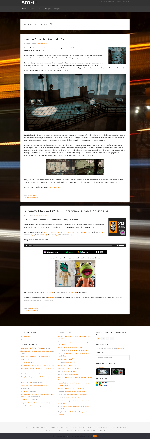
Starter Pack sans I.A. (70, 365)
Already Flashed (48, 292)
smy (34, 3)
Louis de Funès (62, 383)
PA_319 (46, 232)
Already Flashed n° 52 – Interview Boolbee (32, 377)
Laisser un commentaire (41, 43)
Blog (21, 339)
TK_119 (71, 235)
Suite (34, 195)
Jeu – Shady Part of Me (44, 39)
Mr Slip (60, 362)
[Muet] (118, 245)
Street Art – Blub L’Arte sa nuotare (75, 391)
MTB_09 (31, 235)
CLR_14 (101, 232)
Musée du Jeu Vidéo (26, 382)
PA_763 (62, 232)
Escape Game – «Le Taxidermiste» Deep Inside (33, 385)
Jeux (31, 195)
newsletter (121, 348)
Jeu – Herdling (24, 362)
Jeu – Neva (23, 391)
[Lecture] (27, 245)
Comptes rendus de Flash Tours (29, 403)
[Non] (148, 436)
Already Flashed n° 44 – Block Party (74, 388)
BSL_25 (44, 235)
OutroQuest (51, 297)
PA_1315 (51, 232)
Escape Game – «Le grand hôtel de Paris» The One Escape (37, 368)
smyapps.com (100, 367)
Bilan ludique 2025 (25, 374)
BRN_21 (85, 232)
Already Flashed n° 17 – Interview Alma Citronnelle (66, 211)
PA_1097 (57, 235)
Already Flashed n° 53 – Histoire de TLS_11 (32, 365)
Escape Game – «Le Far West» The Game (32, 348)
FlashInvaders (72, 292)
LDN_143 (80, 232)
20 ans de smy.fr (68, 359)
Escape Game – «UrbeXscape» (29, 406)
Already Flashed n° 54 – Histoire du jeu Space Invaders (36, 351)
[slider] (72, 245)
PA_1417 (67, 232)
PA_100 (56, 232)
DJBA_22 (74, 232)
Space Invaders (34, 308)
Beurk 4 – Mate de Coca (72, 398)
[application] (75, 245)
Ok (95, 436)
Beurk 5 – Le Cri (24, 400)
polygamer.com (55, 187)
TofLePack (61, 368)
